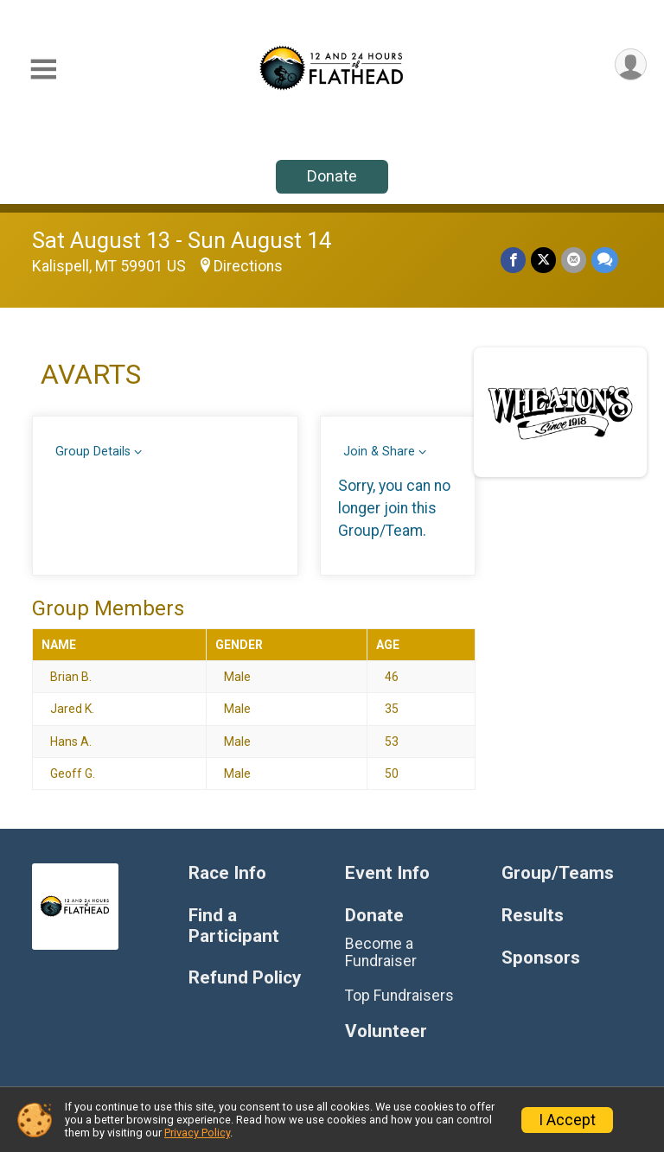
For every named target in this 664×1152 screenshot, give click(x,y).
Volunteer (386, 1031)
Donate (332, 176)
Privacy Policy (197, 1132)
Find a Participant (233, 926)
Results (532, 916)
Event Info (387, 873)
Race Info (227, 873)
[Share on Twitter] (543, 259)
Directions (248, 266)
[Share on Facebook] (513, 259)
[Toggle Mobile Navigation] (43, 69)
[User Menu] (631, 64)
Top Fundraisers (399, 995)
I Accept (567, 1120)
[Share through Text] (604, 259)
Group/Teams (557, 873)
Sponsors (540, 958)
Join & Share (379, 451)
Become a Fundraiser (381, 952)
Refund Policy (244, 978)
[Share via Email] (573, 259)
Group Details (93, 451)
